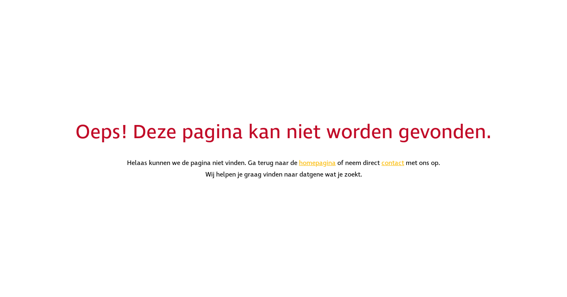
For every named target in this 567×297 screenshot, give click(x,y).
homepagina (317, 163)
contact (392, 163)
